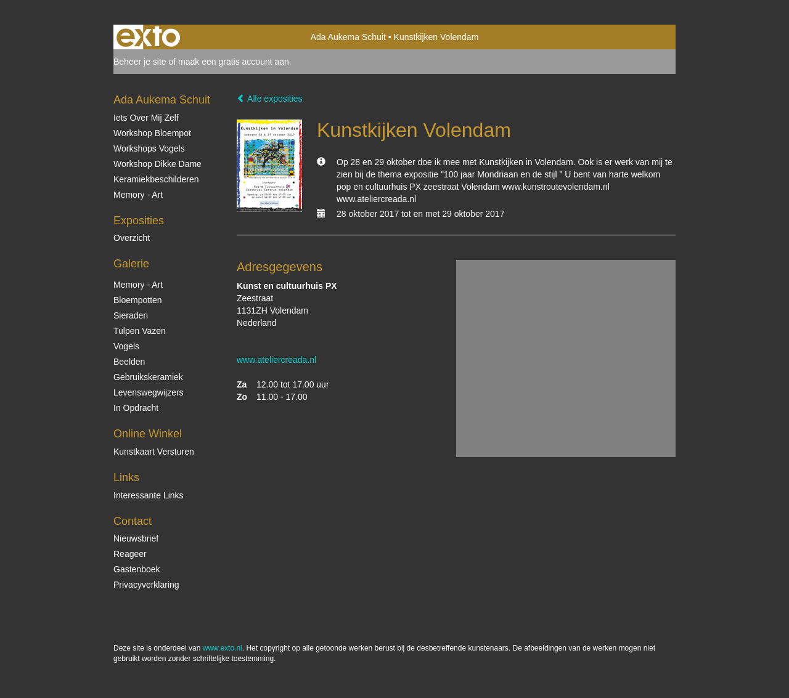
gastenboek (136, 569)
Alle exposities (270, 98)
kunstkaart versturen (153, 452)
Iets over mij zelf (146, 118)
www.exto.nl (222, 648)
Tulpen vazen (139, 331)
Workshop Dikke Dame (157, 164)
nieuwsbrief (135, 538)
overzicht (131, 238)
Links (126, 477)
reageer (130, 554)
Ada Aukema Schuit (348, 37)
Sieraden (130, 315)
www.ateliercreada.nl (276, 360)
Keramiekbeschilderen (156, 179)
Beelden (129, 362)
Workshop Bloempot (152, 133)
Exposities (138, 220)
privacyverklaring (146, 585)
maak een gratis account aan (233, 62)
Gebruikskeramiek (148, 377)
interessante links (148, 495)
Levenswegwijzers (148, 392)
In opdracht (135, 408)
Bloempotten (137, 300)
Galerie (131, 264)
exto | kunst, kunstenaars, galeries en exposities (148, 37)
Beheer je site (139, 62)
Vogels (126, 346)
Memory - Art (138, 195)
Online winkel (147, 434)
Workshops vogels (149, 148)
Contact (132, 521)
